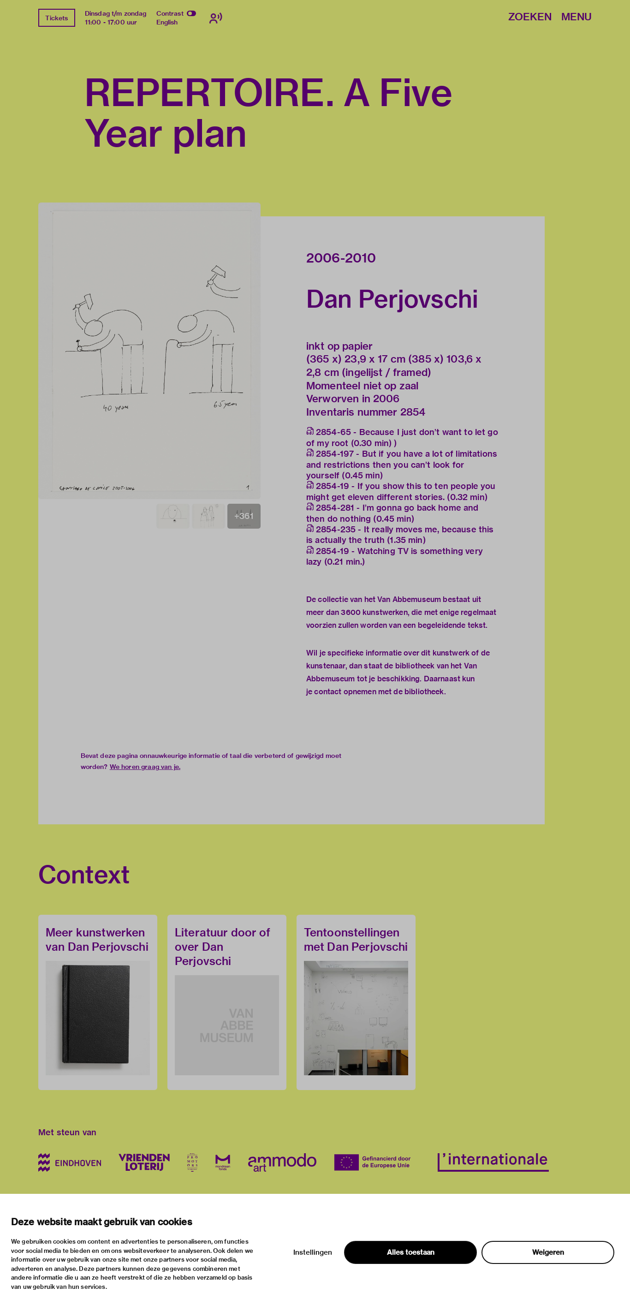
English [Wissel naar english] (167, 22)
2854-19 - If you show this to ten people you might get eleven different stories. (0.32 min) (401, 491)
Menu (576, 17)
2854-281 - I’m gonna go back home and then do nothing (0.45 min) (392, 513)
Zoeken (530, 17)
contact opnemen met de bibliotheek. (380, 692)
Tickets (56, 18)
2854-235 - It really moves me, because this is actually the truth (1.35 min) (399, 534)
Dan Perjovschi (392, 299)
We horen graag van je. (145, 767)
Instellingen (312, 1252)
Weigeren (548, 1252)
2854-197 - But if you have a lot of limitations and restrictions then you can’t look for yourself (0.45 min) (401, 464)
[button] (149, 351)
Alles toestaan (410, 1252)
